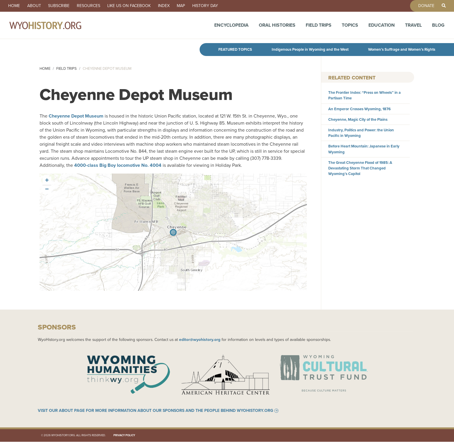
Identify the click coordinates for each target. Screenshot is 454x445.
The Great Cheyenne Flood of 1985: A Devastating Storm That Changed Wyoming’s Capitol (360, 168)
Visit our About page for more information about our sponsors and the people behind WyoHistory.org (155, 413)
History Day (221, 6)
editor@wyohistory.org (199, 339)
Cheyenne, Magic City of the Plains (357, 119)
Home (15, 6)
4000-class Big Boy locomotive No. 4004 (117, 165)
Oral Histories (277, 27)
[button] (46, 180)
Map (195, 6)
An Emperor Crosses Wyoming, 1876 (359, 109)
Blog (438, 27)
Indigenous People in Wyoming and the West (310, 49)
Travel (413, 27)
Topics (350, 27)
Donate (423, 6)
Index (176, 6)
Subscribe (64, 6)
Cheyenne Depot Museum (76, 116)
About (37, 6)
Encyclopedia (231, 27)
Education (381, 27)
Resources (96, 6)
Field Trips (318, 27)
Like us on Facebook (139, 6)
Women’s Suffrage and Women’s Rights (401, 49)
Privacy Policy (124, 438)
